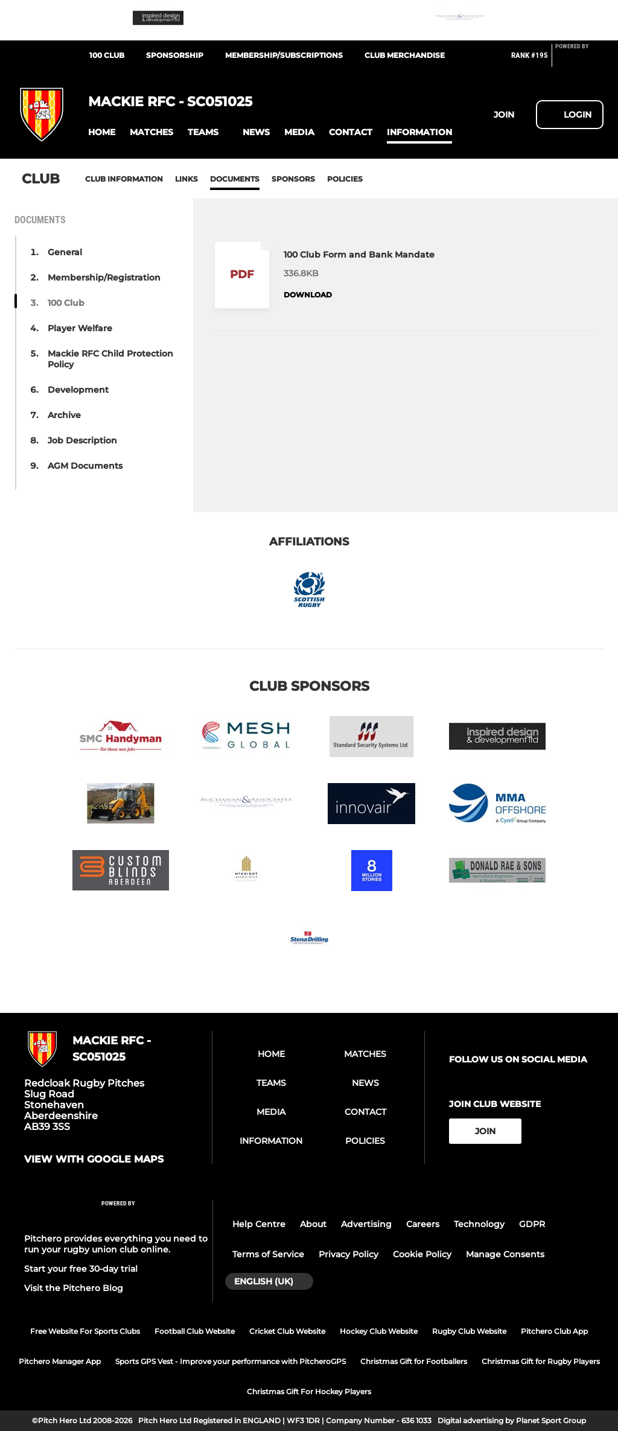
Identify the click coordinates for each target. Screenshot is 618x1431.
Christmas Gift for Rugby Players (541, 1361)
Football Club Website (194, 1331)
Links (186, 178)
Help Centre (258, 1224)
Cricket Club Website (287, 1331)
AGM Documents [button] (85, 465)
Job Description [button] (82, 440)
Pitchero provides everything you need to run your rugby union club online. (116, 1244)
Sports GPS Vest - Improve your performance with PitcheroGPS (230, 1361)
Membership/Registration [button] (104, 277)
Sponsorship (174, 55)
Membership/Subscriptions (284, 55)
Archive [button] (64, 415)
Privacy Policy (348, 1254)
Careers (422, 1224)
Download (308, 294)
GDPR (532, 1224)
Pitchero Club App (554, 1331)
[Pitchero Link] (579, 60)
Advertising (366, 1224)
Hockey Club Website (379, 1331)
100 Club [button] (66, 302)
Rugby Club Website (469, 1331)
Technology (479, 1224)
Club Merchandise (405, 55)
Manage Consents (505, 1254)
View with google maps (94, 1159)
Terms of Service (268, 1254)
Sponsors (293, 178)
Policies (345, 178)
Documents (235, 178)
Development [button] (78, 389)
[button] (102, 132)
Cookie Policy (422, 1254)
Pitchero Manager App (60, 1361)
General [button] (65, 252)
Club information (124, 178)
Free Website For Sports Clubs (85, 1331)
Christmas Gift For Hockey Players (309, 1391)
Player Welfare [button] (80, 328)
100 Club (106, 55)
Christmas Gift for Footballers (413, 1361)
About (313, 1224)
